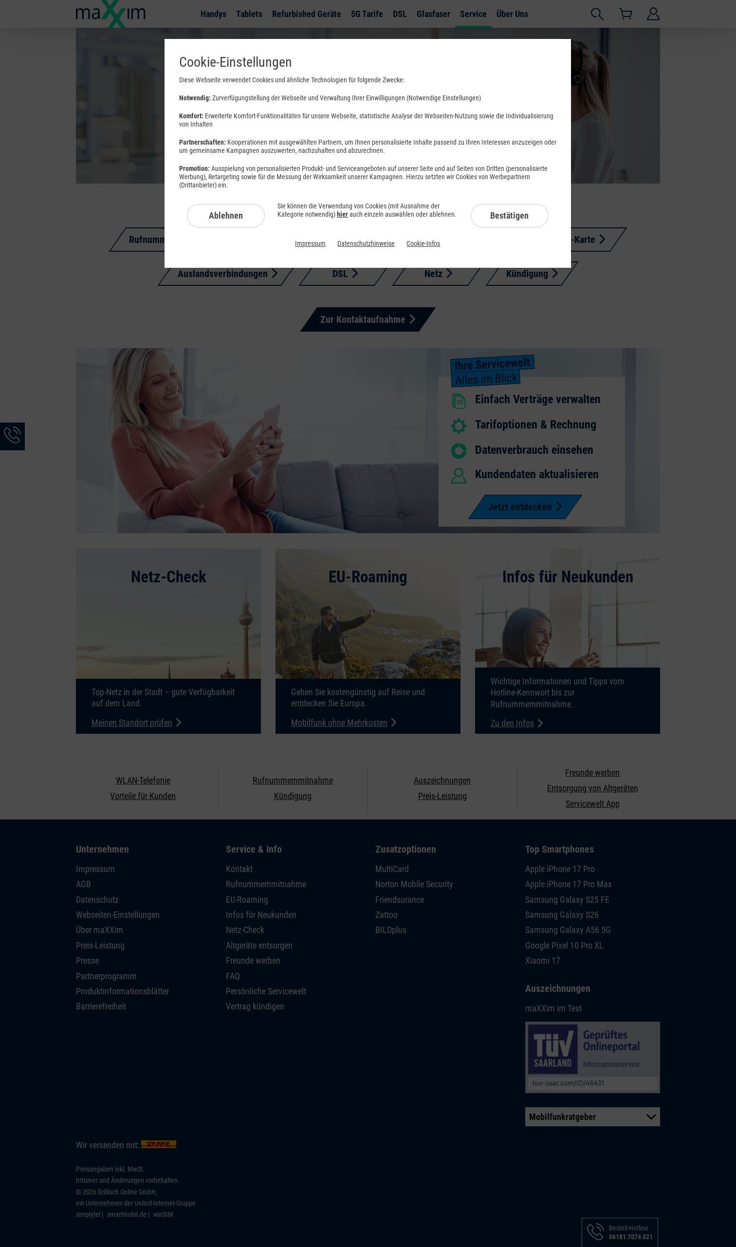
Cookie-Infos (423, 243)
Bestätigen (509, 215)
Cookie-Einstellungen (235, 62)
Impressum (310, 243)
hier (342, 214)
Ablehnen (226, 215)
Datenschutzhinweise (366, 243)
